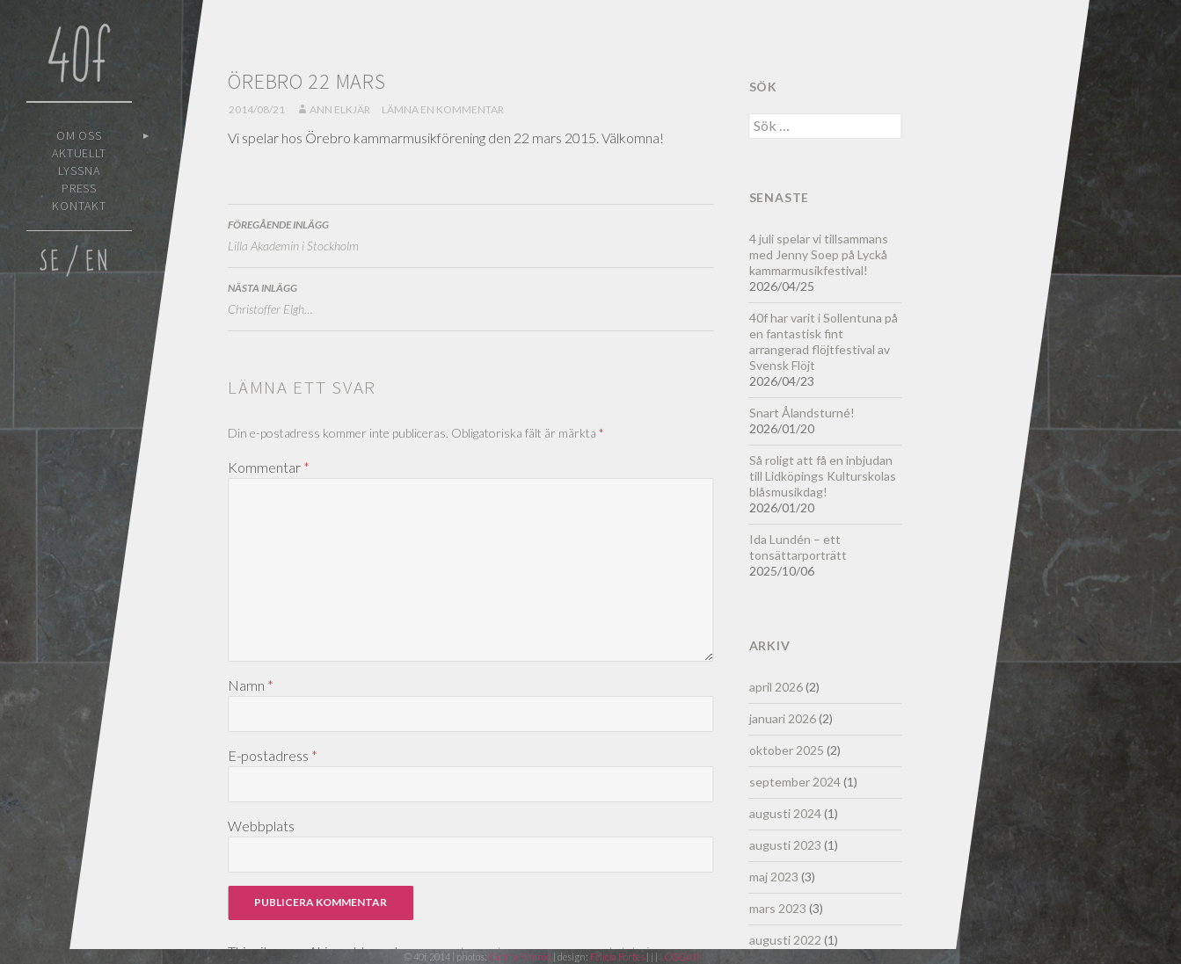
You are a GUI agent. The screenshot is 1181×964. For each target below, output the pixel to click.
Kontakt (79, 206)
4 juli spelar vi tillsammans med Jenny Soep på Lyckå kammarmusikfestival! (818, 254)
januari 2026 (782, 718)
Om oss (79, 135)
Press (80, 188)
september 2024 (795, 781)
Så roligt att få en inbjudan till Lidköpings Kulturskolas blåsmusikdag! (822, 476)
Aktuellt (79, 153)
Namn (250, 685)
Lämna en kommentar (443, 109)
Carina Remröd (520, 956)
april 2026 (776, 686)
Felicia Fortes (618, 956)
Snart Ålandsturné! (802, 412)
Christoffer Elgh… (470, 297)
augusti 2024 (785, 813)
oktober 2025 (786, 750)
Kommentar (269, 467)
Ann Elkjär (340, 109)
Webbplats (261, 825)
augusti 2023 (785, 844)
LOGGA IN (682, 956)
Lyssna (79, 170)
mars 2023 (777, 908)
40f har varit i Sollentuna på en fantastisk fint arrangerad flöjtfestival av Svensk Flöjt (823, 341)
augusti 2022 (785, 939)
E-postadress (272, 755)
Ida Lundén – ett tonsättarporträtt (798, 547)
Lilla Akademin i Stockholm (470, 233)
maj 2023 (773, 876)
